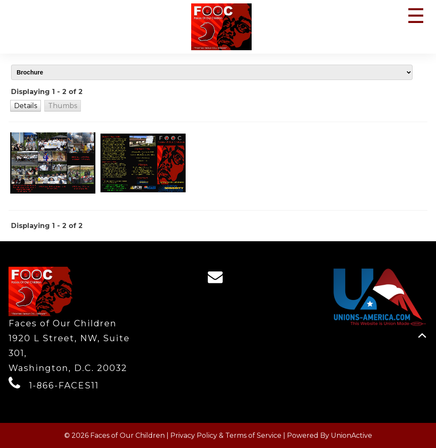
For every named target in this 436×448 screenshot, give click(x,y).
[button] (25, 105)
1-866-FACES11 (64, 385)
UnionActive (351, 435)
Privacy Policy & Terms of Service (225, 435)
